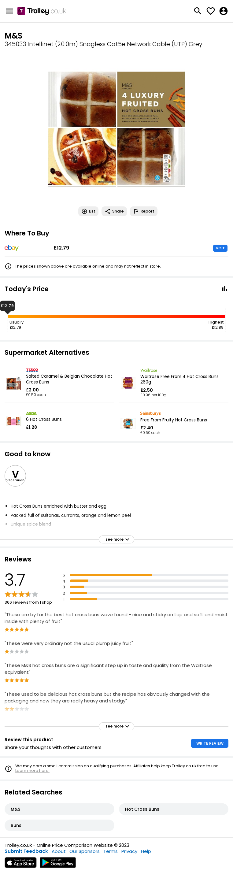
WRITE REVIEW (210, 743)
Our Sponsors (84, 851)
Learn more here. (32, 770)
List (88, 211)
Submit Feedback (26, 851)
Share (114, 211)
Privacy (129, 851)
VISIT (220, 248)
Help (146, 851)
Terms (110, 851)
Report (143, 211)
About (59, 851)
